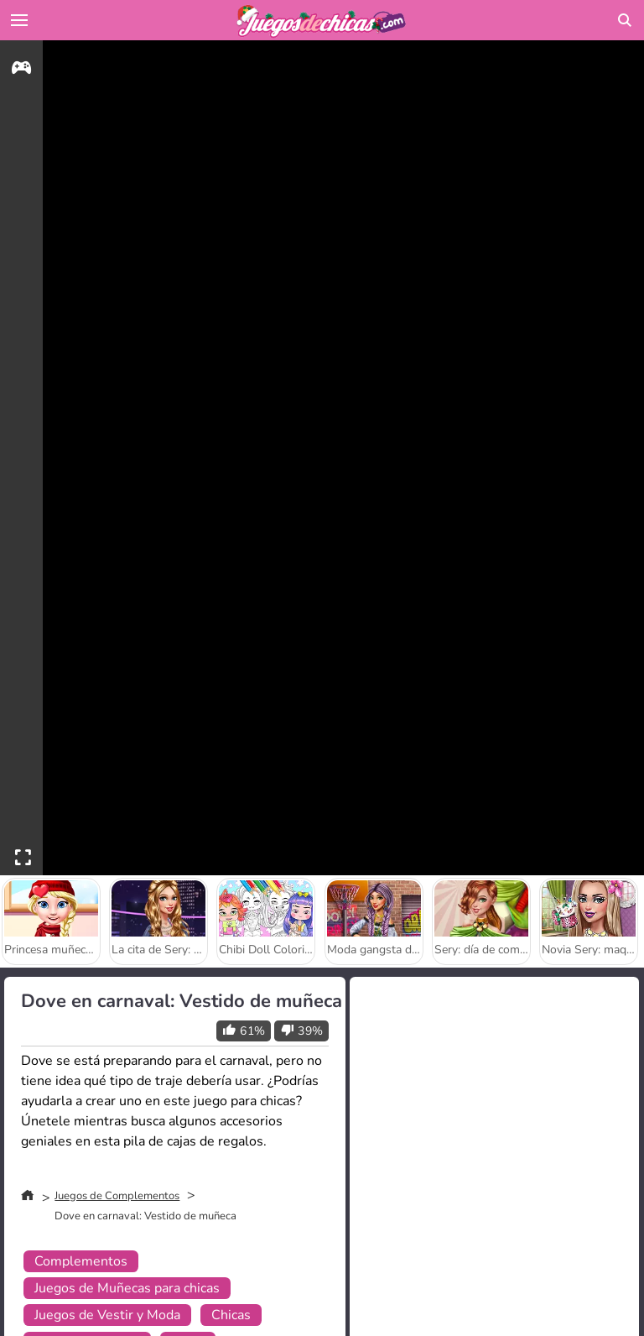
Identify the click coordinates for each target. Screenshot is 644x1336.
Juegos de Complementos (117, 1195)
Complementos (80, 1261)
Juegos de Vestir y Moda (107, 1315)
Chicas (231, 1315)
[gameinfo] (21, 70)
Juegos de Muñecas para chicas (127, 1288)
